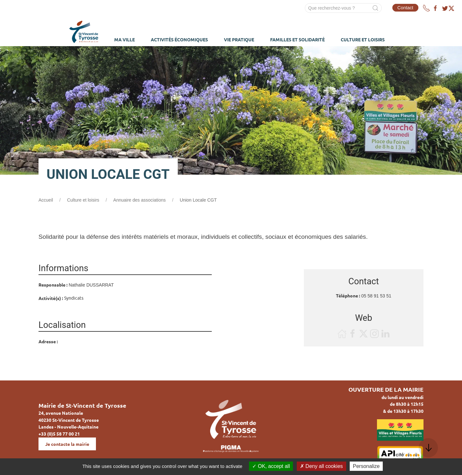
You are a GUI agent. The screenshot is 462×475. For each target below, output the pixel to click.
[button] (428, 448)
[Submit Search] (375, 8)
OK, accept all (271, 466)
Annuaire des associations (139, 200)
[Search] (343, 8)
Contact (406, 7)
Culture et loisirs (83, 200)
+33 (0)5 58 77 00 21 (59, 434)
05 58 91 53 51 (376, 295)
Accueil (45, 200)
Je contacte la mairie (67, 444)
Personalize (366, 466)
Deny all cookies (321, 466)
